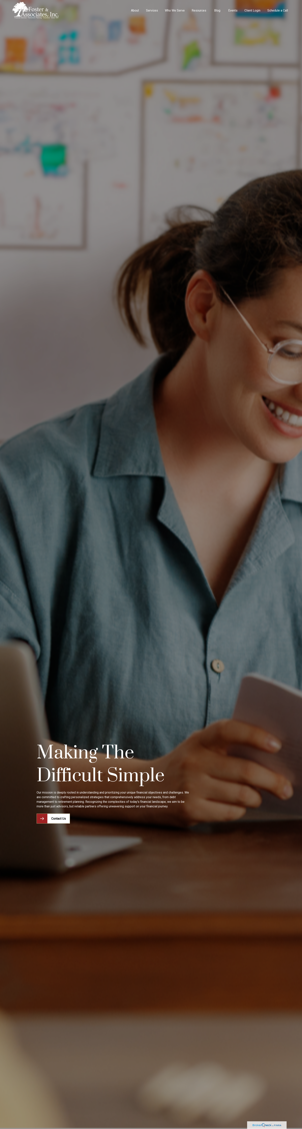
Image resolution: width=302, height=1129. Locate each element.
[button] (135, 10)
